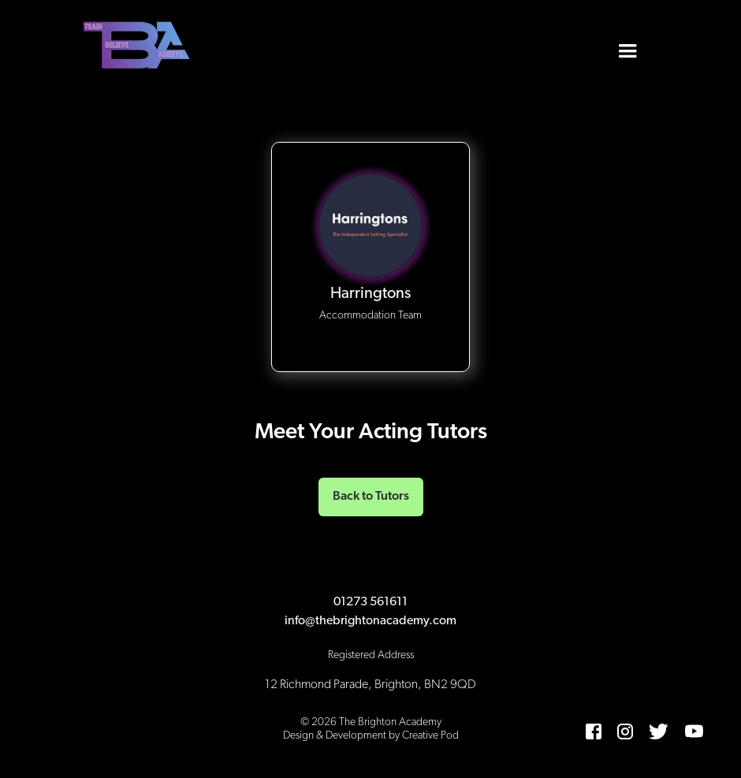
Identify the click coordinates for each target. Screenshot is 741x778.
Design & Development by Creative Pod (371, 736)
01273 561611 (370, 602)
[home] (139, 47)
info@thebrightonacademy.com (370, 621)
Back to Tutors (371, 496)
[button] (627, 47)
